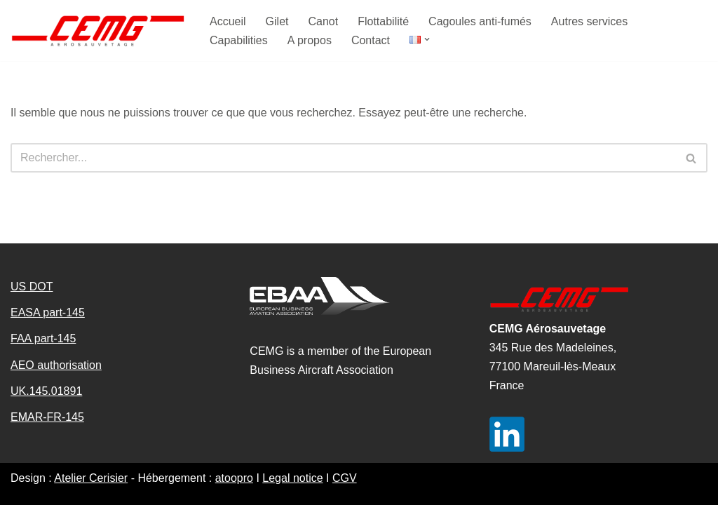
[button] (427, 39)
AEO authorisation (56, 365)
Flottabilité (383, 21)
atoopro (234, 478)
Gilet (277, 21)
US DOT (32, 286)
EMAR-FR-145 (47, 417)
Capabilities (239, 40)
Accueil (228, 21)
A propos (309, 40)
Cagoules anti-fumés (479, 21)
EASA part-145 (48, 312)
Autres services (589, 21)
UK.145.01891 (46, 391)
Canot (323, 21)
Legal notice (292, 478)
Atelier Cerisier (91, 478)
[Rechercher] (343, 158)
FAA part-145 (43, 338)
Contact (370, 40)
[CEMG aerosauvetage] (98, 30)
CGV (344, 478)
